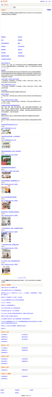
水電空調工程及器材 (6, 59)
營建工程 (20, 49)
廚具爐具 (20, 40)
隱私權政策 (17, 389)
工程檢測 (20, 52)
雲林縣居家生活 (4, 352)
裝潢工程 (20, 36)
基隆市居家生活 (25, 336)
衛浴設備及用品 (5, 43)
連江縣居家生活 (4, 378)
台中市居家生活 (4, 347)
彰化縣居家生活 (25, 347)
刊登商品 (49, 9)
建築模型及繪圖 (5, 55)
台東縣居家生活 (4, 369)
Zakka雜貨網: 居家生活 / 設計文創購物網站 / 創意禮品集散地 (15, 318)
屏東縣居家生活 (4, 363)
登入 (47, 1)
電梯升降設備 (21, 55)
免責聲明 (31, 389)
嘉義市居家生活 (4, 361)
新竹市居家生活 (25, 339)
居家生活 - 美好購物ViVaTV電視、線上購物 (11, 297)
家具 (2, 40)
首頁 (2, 4)
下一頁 (24, 277)
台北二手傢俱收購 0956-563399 (8, 128)
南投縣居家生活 (25, 350)
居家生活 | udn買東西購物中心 (8, 305)
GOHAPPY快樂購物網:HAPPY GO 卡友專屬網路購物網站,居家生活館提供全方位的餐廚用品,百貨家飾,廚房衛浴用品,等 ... (21, 322)
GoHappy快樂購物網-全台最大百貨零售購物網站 (12, 300)
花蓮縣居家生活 (25, 369)
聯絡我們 (17, 392)
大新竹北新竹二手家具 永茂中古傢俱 (10, 171)
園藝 (19, 43)
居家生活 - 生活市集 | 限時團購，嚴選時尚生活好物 (13, 325)
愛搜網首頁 (42, 1)
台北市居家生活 (4, 334)
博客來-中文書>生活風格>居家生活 (9, 316)
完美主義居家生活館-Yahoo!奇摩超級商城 (11, 290)
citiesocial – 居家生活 (6, 302)
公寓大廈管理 (21, 46)
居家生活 (3, 328)
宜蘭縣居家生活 (4, 336)
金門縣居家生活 (25, 376)
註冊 (49, 1)
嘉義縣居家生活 (25, 361)
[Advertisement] (17, 25)
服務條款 (2, 389)
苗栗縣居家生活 (4, 350)
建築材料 (3, 49)
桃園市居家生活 (4, 339)
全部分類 (2, 392)
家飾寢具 (3, 36)
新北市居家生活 (25, 334)
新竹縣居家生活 (4, 341)
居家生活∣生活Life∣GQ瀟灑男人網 (9, 287)
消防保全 (3, 46)
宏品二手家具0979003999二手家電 (9, 154)
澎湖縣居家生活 (4, 376)
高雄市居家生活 (4, 358)
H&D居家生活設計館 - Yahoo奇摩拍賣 (10, 310)
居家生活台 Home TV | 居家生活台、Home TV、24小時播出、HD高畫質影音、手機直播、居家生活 (21, 293)
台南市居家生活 (25, 358)
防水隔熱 (3, 52)
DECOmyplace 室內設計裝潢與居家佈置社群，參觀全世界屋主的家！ (17, 313)
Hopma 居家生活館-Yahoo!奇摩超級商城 (10, 308)
